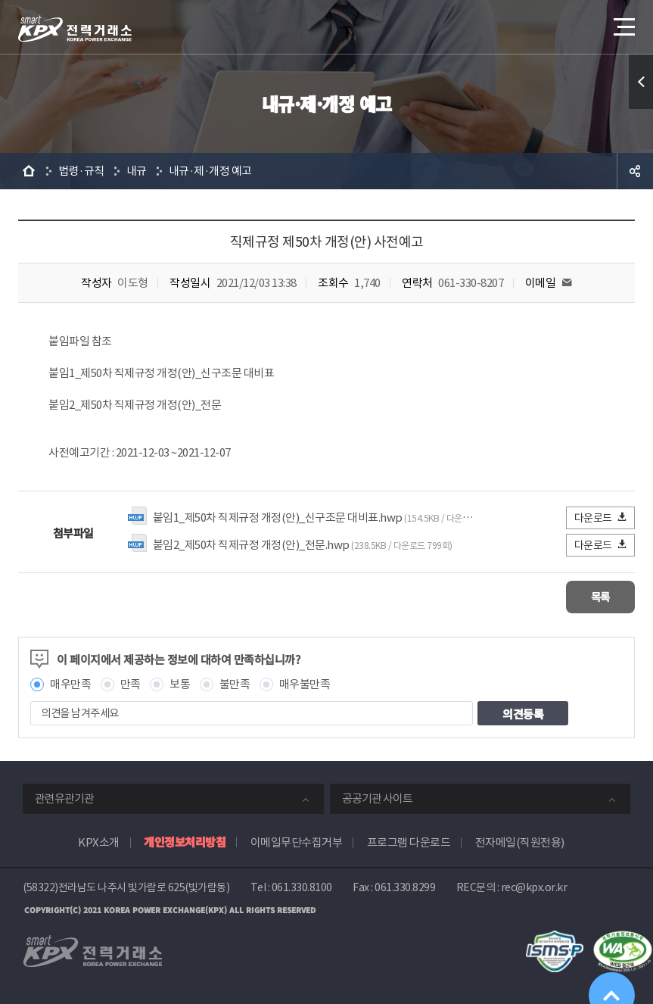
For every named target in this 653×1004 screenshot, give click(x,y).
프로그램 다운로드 (409, 841)
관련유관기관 (64, 797)
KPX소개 (99, 841)
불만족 (234, 683)
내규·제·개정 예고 (210, 171)
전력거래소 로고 (75, 28)
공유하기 (635, 171)
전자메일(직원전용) (519, 841)
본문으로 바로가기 (0, 0)
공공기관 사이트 (377, 797)
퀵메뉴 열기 (641, 82)
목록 (590, 596)
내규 (136, 171)
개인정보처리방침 (184, 841)
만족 (130, 683)
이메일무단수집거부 (296, 841)
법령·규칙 (81, 171)
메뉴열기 (623, 22)
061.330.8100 (302, 886)
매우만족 (70, 683)
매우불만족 (305, 683)
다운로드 (601, 517)
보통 (179, 683)
